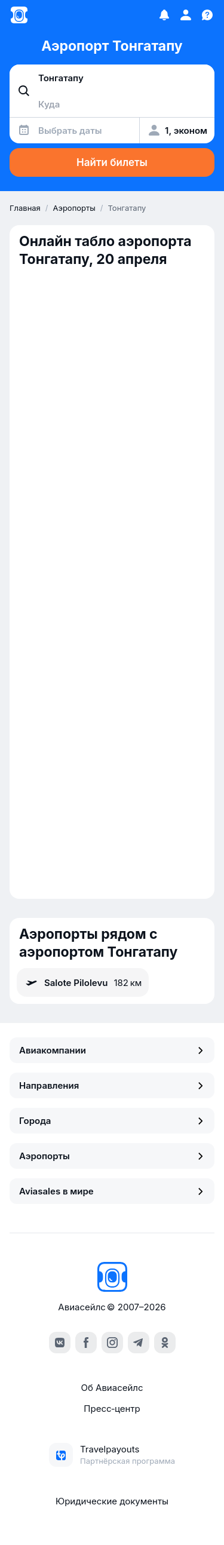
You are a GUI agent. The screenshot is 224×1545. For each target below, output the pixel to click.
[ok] (165, 1342)
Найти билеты (112, 162)
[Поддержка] (207, 15)
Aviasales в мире (112, 1191)
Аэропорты (112, 1156)
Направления (112, 1085)
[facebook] (86, 1342)
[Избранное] (164, 15)
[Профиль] (186, 15)
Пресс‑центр (112, 1408)
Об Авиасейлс (112, 1387)
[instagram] (112, 1342)
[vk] (60, 1342)
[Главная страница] (19, 14)
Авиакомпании (112, 1050)
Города (112, 1120)
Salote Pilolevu (83, 982)
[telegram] (138, 1342)
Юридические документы (112, 1501)
